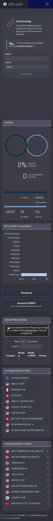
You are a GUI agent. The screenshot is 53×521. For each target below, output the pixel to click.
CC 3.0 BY (15, 518)
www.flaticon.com (38, 515)
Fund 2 (8, 62)
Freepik (21, 515)
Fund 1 (8, 54)
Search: (27, 346)
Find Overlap (26, 74)
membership (30, 330)
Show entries (25, 341)
